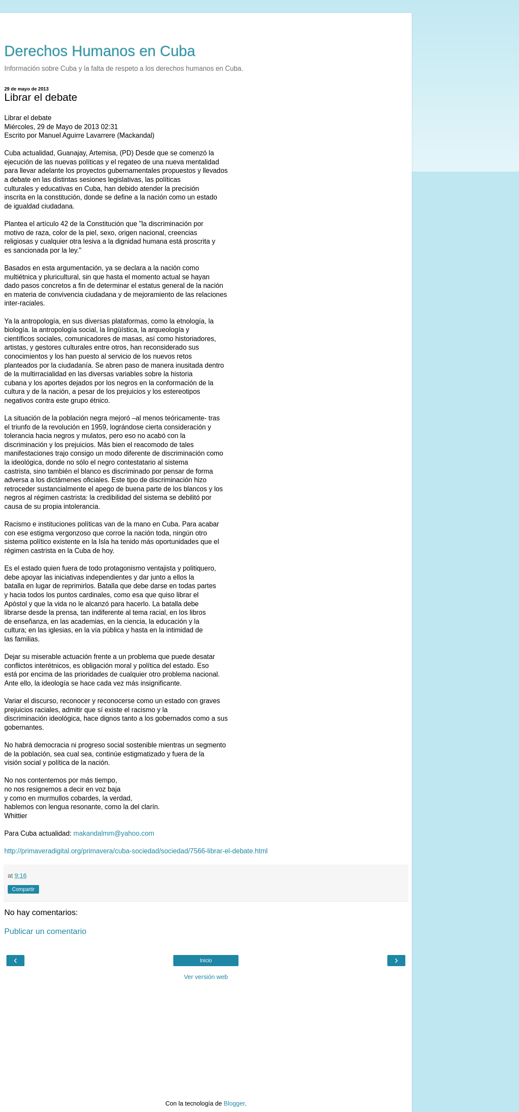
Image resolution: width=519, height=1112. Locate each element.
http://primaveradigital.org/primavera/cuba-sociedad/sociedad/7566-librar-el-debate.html (136, 851)
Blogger (234, 1103)
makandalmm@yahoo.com (113, 833)
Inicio (206, 961)
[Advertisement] (206, 23)
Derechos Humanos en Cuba (100, 51)
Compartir (23, 889)
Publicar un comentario (45, 931)
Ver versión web (206, 976)
